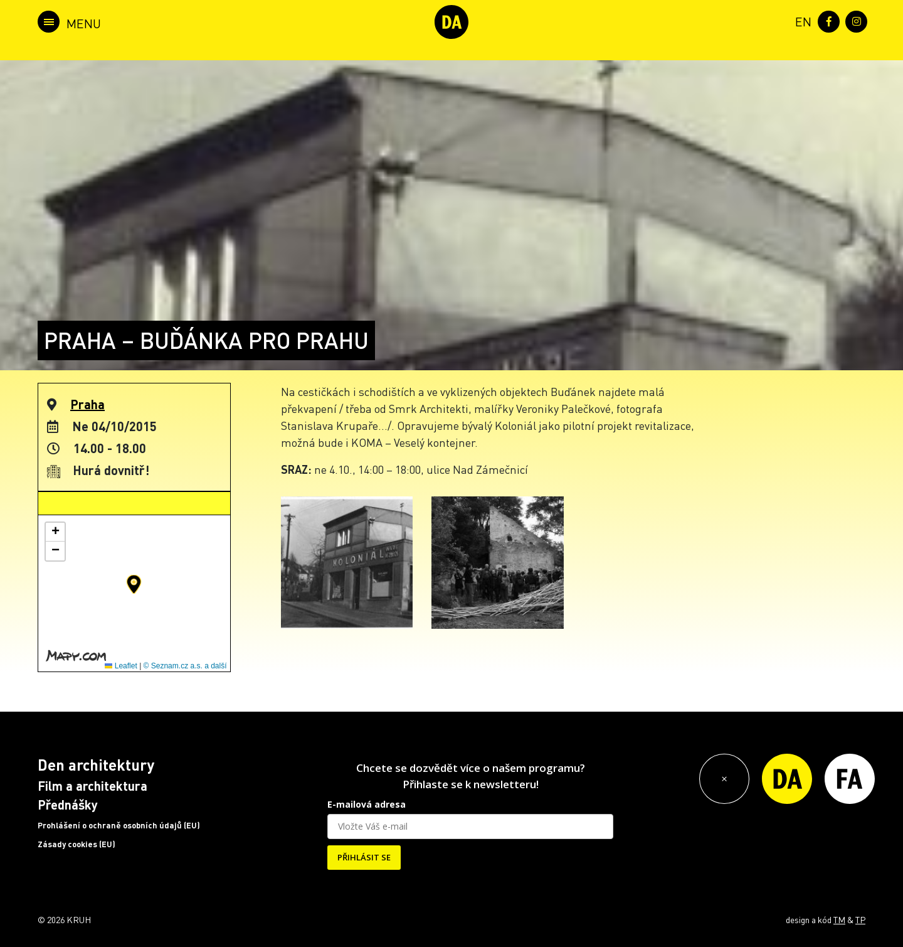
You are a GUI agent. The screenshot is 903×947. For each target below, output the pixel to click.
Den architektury (96, 764)
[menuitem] (800, 20)
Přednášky (68, 804)
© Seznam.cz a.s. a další (185, 665)
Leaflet (121, 665)
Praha (87, 404)
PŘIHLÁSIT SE (364, 857)
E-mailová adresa (366, 804)
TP (860, 919)
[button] (133, 584)
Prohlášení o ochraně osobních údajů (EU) (119, 825)
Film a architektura (92, 786)
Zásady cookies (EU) (76, 844)
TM (839, 919)
